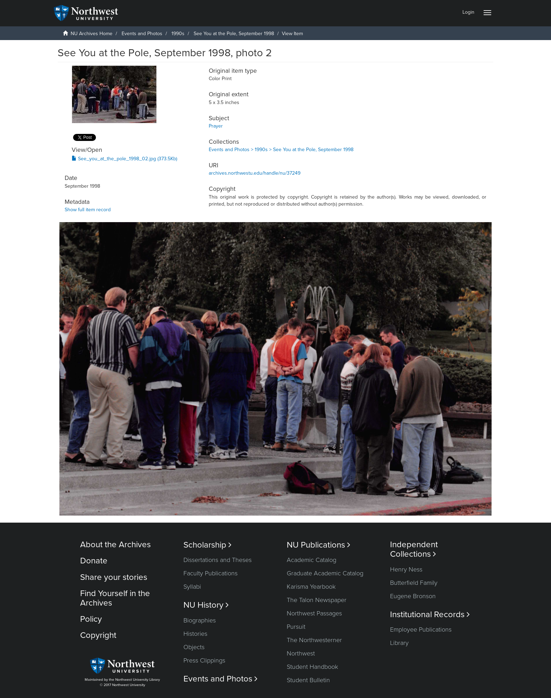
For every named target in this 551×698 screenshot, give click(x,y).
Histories (195, 634)
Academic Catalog (311, 560)
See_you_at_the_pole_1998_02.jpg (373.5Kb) (124, 159)
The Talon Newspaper (316, 600)
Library (399, 643)
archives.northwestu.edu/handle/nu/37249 (254, 173)
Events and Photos (142, 34)
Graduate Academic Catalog (325, 573)
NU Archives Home (91, 34)
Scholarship (207, 545)
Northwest (301, 653)
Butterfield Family (413, 583)
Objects (194, 647)
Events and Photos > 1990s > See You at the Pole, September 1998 (281, 150)
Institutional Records (430, 614)
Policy (91, 619)
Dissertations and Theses (217, 560)
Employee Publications (421, 629)
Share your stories (113, 577)
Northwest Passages (314, 613)
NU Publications (318, 545)
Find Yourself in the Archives (115, 598)
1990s (177, 34)
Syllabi (192, 586)
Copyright (98, 635)
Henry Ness (406, 569)
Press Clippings (204, 660)
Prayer (216, 126)
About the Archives (115, 544)
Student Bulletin (308, 680)
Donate (94, 561)
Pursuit (296, 627)
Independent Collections (414, 549)
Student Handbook (312, 667)
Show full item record (88, 210)
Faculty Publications (210, 573)
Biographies (199, 620)
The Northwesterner (314, 640)
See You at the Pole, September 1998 (234, 34)
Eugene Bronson (413, 596)
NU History (206, 605)
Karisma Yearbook (311, 586)
